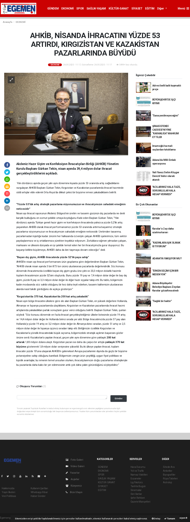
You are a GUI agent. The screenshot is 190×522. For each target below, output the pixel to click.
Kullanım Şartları (39, 488)
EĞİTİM (149, 8)
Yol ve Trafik (137, 470)
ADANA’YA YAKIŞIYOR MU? (167, 258)
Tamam (169, 518)
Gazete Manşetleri (140, 501)
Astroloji (167, 482)
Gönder (119, 398)
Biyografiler (169, 474)
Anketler (167, 470)
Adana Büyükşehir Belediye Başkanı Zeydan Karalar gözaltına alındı (166, 287)
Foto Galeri (74, 459)
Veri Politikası (9, 496)
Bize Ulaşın (74, 492)
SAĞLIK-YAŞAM (96, 8)
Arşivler (72, 479)
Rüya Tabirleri (170, 478)
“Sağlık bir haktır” (162, 301)
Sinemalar (136, 490)
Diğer (161, 8)
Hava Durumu (138, 467)
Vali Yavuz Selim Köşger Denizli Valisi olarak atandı (165, 176)
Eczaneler (136, 478)
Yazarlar (73, 472)
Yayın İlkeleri (8, 492)
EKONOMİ (67, 8)
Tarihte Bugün (138, 486)
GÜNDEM (53, 8)
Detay (156, 518)
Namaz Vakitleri (139, 474)
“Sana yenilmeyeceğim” (165, 115)
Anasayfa (8, 22)
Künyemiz (74, 485)
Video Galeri (75, 466)
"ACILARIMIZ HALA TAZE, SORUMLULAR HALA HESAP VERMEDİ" (166, 191)
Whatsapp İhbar (39, 492)
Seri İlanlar (136, 494)
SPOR (80, 8)
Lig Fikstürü (137, 482)
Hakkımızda (8, 488)
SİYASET (136, 8)
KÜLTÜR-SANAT (119, 8)
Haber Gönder (38, 496)
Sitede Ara (168, 467)
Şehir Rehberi (138, 497)
